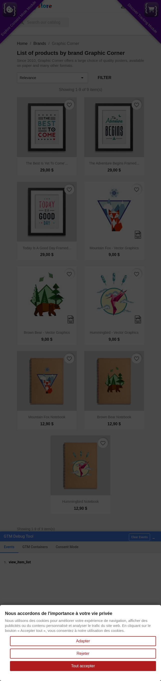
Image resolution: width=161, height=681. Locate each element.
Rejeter (83, 653)
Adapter (83, 641)
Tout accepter (83, 666)
